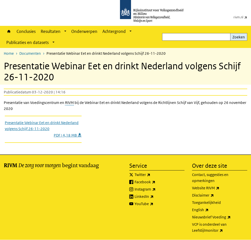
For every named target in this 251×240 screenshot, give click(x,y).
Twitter (153, 175)
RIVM (69, 102)
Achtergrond (114, 31)
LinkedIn (155, 197)
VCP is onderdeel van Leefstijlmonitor (218, 227)
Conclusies (26, 31)
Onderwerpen (84, 31)
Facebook (156, 182)
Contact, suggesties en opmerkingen (210, 177)
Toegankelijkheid (206, 202)
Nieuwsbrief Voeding (219, 217)
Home (9, 31)
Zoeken (238, 37)
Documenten (30, 53)
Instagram (156, 189)
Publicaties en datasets (27, 42)
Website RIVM (216, 188)
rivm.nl (242, 17)
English (211, 210)
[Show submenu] (65, 31)
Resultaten (50, 31)
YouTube (155, 204)
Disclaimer (214, 195)
